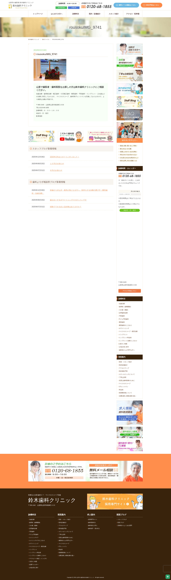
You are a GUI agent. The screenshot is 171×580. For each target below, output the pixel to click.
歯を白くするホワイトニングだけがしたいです (68, 200)
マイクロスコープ (124, 383)
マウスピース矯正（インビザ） (38, 558)
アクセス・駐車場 (132, 14)
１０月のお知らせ (57, 164)
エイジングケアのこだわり (36, 540)
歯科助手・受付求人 (93, 528)
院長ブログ (120, 522)
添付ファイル (45, 39)
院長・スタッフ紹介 (125, 362)
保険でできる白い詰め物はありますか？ (65, 207)
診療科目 (75, 14)
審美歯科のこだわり (125, 325)
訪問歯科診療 (123, 313)
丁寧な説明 (122, 377)
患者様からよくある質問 (124, 525)
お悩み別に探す (123, 347)
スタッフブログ (122, 519)
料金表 (120, 390)
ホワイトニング (123, 328)
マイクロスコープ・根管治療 (128, 331)
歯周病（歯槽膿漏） (125, 306)
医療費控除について (125, 393)
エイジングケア (33, 537)
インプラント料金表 (125, 337)
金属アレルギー (33, 564)
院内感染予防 (123, 371)
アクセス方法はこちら (130, 291)
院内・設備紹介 (94, 14)
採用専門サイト (92, 519)
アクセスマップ (123, 368)
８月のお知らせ (56, 170)
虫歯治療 (121, 303)
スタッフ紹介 (114, 14)
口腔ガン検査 (122, 344)
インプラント (123, 334)
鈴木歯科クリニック (33, 39)
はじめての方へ (56, 14)
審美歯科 (121, 322)
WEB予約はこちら (152, 5)
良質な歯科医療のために (126, 380)
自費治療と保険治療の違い (127, 396)
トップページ (38, 14)
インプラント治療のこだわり (127, 341)
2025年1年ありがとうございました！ (64, 157)
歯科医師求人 (91, 522)
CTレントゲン (123, 386)
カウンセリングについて (126, 374)
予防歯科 (121, 316)
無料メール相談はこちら (127, 5)
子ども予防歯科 (123, 319)
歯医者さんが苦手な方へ (126, 350)
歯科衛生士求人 (92, 525)
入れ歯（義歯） (123, 310)
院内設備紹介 (123, 365)
